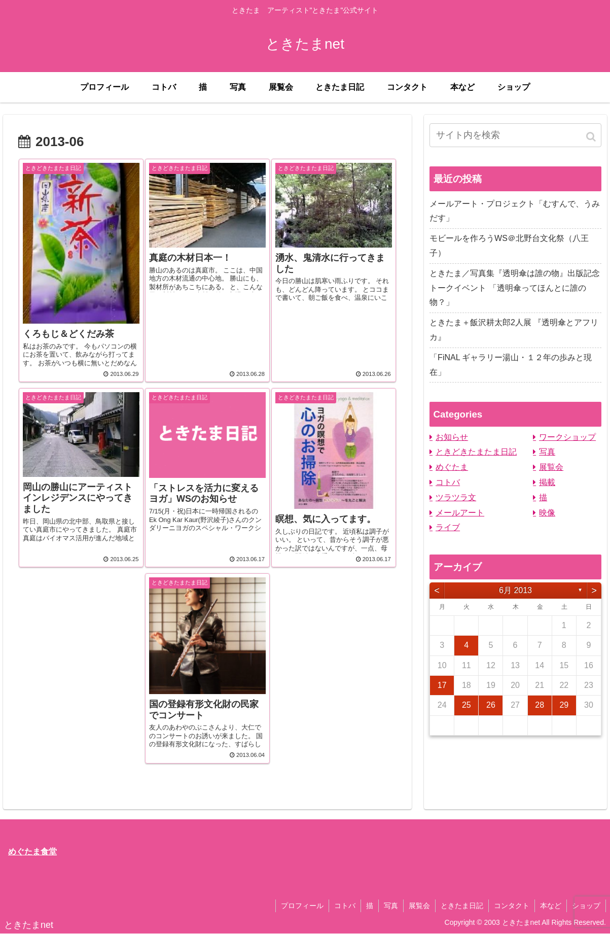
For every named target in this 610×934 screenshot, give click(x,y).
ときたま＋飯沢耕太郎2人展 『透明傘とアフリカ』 (513, 329)
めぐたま (452, 467)
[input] (515, 135)
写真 (547, 451)
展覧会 (551, 467)
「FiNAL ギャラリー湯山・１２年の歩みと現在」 (510, 364)
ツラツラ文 (456, 497)
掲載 (547, 482)
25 (466, 705)
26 (490, 705)
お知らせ (452, 437)
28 (539, 705)
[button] (591, 136)
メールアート (460, 512)
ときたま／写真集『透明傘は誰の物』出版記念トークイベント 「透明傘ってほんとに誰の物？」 (514, 288)
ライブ (448, 527)
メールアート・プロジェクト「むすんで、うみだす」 (514, 211)
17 (442, 685)
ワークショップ (567, 437)
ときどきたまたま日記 (476, 451)
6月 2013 (515, 590)
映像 (547, 512)
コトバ (448, 482)
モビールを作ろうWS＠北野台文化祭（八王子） (509, 245)
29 (563, 705)
